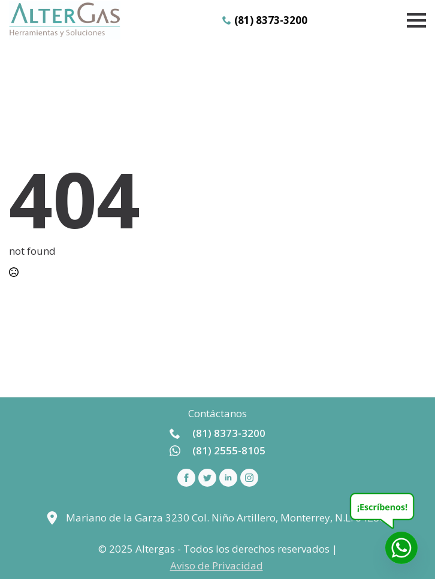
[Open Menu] (416, 20)
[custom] (207, 478)
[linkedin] (228, 478)
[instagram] (249, 478)
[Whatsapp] (401, 548)
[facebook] (186, 478)
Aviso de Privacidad (216, 565)
